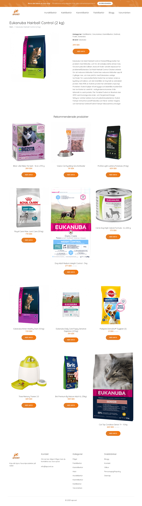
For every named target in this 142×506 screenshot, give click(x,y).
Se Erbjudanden (105, 3)
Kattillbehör (66, 13)
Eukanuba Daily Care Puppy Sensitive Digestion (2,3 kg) (71, 332)
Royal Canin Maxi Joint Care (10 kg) (28, 233)
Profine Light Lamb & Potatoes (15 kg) (113, 168)
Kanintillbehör (82, 13)
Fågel (75, 461)
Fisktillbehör (98, 13)
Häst (74, 473)
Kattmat (117, 36)
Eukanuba (82, 38)
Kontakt (107, 465)
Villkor (106, 469)
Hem (11, 29)
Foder (75, 38)
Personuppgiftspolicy (112, 473)
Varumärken (124, 13)
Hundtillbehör (50, 13)
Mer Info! (81, 53)
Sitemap (107, 477)
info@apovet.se (47, 468)
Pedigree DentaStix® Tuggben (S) (113, 331)
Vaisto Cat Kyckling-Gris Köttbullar (71, 168)
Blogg (111, 13)
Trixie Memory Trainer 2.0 (29, 398)
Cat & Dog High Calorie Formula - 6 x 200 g (113, 230)
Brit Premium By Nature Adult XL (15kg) (71, 398)
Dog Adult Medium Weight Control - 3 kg (71, 265)
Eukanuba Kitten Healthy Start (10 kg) (29, 331)
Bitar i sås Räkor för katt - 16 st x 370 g (28, 168)
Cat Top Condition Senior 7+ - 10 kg (113, 426)
